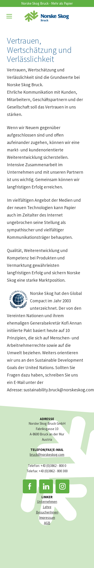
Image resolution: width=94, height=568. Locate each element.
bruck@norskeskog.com (47, 454)
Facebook (30, 486)
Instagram (62, 486)
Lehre (47, 507)
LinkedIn (46, 486)
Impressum (47, 517)
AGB (47, 523)
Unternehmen (47, 501)
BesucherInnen (47, 512)
